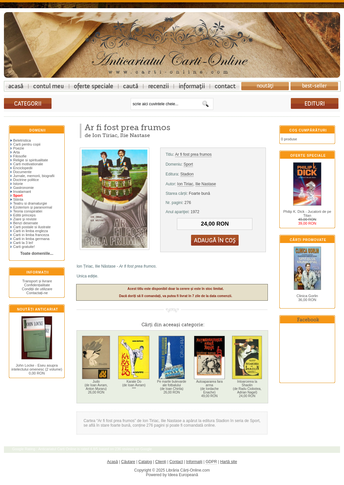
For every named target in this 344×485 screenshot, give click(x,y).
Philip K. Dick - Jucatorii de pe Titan (307, 213)
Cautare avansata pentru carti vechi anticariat (130, 86)
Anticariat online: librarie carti (16, 86)
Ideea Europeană (183, 475)
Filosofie (19, 156)
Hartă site (228, 461)
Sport (188, 164)
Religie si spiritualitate (29, 160)
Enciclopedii (21, 168)
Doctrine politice (25, 180)
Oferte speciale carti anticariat (93, 86)
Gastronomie (22, 188)
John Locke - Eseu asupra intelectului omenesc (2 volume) (36, 367)
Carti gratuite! (23, 247)
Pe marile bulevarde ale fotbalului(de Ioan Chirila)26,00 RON (171, 387)
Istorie (17, 184)
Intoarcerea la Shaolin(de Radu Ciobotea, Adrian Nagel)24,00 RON (247, 389)
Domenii (38, 130)
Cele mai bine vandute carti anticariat (314, 86)
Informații (37, 272)
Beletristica (21, 140)
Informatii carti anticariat (192, 86)
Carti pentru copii (25, 144)
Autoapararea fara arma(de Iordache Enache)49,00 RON (209, 389)
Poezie (17, 148)
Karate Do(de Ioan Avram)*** (133, 385)
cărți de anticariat (314, 103)
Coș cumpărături (308, 130)
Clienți (160, 461)
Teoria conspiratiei (26, 211)
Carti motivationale (27, 164)
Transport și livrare (37, 281)
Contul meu (48, 86)
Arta (15, 152)
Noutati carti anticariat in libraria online (265, 86)
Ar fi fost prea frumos (193, 154)
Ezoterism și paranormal (31, 207)
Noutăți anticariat (37, 309)
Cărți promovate (308, 240)
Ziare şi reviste (24, 219)
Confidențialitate (37, 285)
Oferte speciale (308, 155)
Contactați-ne (37, 293)
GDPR (211, 461)
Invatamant (21, 191)
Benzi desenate (24, 223)
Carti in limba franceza (30, 235)
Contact (176, 461)
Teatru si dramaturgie (29, 203)
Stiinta (17, 199)
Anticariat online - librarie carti (172, 43)
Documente (21, 172)
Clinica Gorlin (307, 296)
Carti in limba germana (30, 239)
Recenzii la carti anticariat (158, 86)
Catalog (145, 461)
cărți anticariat (28, 103)
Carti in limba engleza (29, 231)
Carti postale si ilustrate (31, 227)
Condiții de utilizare (37, 289)
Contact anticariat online (225, 86)
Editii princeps (23, 215)
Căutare (128, 461)
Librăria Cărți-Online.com (188, 470)
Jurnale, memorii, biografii (32, 176)
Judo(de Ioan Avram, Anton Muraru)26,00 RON (96, 387)
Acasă (112, 461)
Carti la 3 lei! (22, 243)
